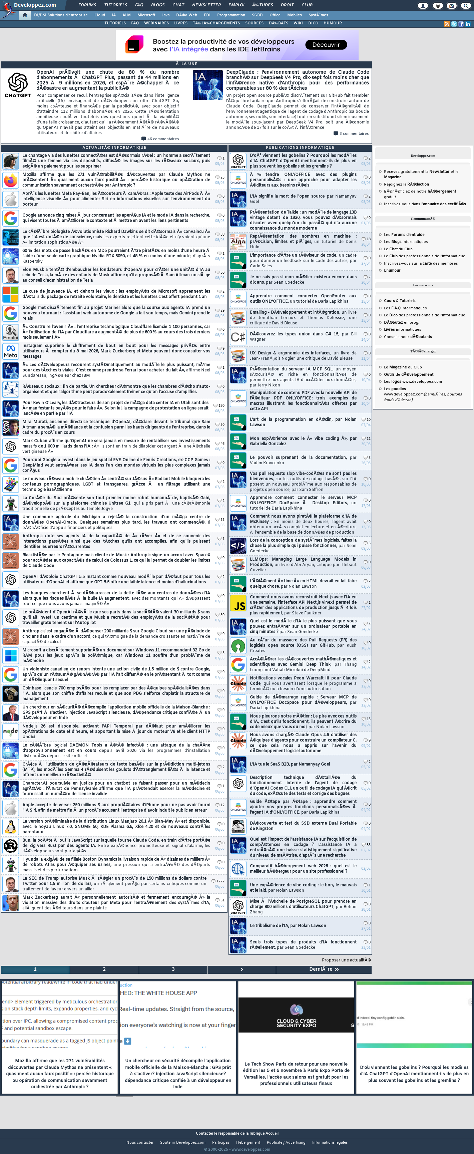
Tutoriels (115, 5)
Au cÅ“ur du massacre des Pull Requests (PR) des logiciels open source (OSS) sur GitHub (303, 646)
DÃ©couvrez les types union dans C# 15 (303, 337)
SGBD (257, 15)
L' (392, 270)
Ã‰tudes (263, 5)
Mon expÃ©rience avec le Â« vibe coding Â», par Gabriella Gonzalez (303, 441)
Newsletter (206, 5)
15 (366, 719)
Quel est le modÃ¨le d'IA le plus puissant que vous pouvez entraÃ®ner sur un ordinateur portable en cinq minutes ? (303, 627)
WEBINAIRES (156, 23)
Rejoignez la (406, 184)
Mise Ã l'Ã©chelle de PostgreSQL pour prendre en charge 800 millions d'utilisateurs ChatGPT (303, 907)
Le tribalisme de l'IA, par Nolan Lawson (288, 926)
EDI (207, 15)
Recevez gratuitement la (417, 172)
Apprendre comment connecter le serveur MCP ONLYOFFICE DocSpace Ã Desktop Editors (303, 503)
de (408, 374)
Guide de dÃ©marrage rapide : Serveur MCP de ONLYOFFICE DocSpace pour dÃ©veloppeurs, (303, 703)
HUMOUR (333, 23)
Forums (87, 5)
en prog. (401, 322)
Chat (178, 5)
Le (391, 249)
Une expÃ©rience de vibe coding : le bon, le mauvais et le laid (303, 888)
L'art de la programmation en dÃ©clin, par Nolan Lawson (303, 422)
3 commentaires (351, 133)
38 (219, 235)
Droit (287, 5)
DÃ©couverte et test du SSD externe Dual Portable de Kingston (303, 826)
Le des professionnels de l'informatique (424, 256)
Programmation (231, 15)
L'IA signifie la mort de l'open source (303, 199)
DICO (313, 23)
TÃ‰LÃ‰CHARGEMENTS (216, 23)
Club (307, 5)
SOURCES (254, 23)
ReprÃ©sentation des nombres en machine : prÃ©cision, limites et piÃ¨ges (303, 242)
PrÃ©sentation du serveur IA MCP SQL (303, 377)
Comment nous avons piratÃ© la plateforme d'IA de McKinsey (303, 524)
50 (219, 273)
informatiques (402, 329)
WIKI (298, 23)
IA (114, 15)
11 (219, 520)
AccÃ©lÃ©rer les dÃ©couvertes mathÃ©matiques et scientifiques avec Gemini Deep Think (303, 665)
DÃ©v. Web (186, 15)
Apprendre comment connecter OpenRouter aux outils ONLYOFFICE (303, 299)
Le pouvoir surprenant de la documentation (303, 460)
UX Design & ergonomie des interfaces (303, 356)
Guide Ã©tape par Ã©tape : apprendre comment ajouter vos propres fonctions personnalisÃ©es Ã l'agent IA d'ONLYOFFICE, (303, 807)
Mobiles (294, 15)
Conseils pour (408, 337)
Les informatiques (406, 242)
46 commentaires (160, 139)
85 (366, 845)
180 (218, 406)
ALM (126, 15)
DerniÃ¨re (324, 969)
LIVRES (180, 23)
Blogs (157, 5)
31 (219, 900)
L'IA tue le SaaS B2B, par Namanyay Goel (290, 764)
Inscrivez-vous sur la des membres (421, 263)
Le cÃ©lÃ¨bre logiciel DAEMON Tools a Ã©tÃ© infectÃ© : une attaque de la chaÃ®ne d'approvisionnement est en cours (116, 751)
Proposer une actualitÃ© (346, 960)
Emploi (236, 5)
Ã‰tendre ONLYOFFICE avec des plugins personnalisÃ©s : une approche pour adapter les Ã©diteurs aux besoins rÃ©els (303, 180)
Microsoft (146, 15)
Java (165, 15)
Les (404, 235)
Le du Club (403, 367)
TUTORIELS (115, 23)
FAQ (139, 5)
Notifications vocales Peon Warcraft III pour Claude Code (303, 684)
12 (219, 805)
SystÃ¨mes (318, 15)
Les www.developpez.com (413, 381)
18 (366, 239)
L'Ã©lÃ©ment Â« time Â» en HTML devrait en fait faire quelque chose (303, 584)
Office (275, 15)
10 (366, 420)
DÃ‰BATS (278, 23)
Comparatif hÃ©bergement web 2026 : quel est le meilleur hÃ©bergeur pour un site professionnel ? (303, 869)
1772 (217, 881)
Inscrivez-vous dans (425, 204)
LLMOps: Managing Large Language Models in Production (303, 565)
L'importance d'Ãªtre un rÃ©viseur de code (303, 261)
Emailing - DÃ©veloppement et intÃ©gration (303, 318)
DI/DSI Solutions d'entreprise (61, 15)
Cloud (99, 15)
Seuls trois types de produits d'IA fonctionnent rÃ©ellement (303, 945)
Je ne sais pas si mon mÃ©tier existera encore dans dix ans (303, 280)
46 (219, 444)
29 (219, 311)
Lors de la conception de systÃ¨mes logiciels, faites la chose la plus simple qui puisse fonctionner (303, 546)
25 (219, 178)
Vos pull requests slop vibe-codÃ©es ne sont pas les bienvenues (303, 482)
